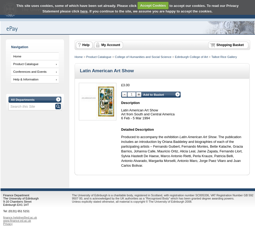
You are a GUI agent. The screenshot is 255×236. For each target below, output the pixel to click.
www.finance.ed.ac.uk (17, 220)
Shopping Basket (230, 45)
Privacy (8, 223)
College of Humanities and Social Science (143, 56)
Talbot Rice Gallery (224, 56)
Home (17, 56)
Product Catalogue (25, 64)
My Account (110, 45)
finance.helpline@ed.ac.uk (20, 217)
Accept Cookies (153, 5)
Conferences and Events (30, 71)
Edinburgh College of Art (191, 56)
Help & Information (25, 79)
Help (85, 45)
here (84, 11)
